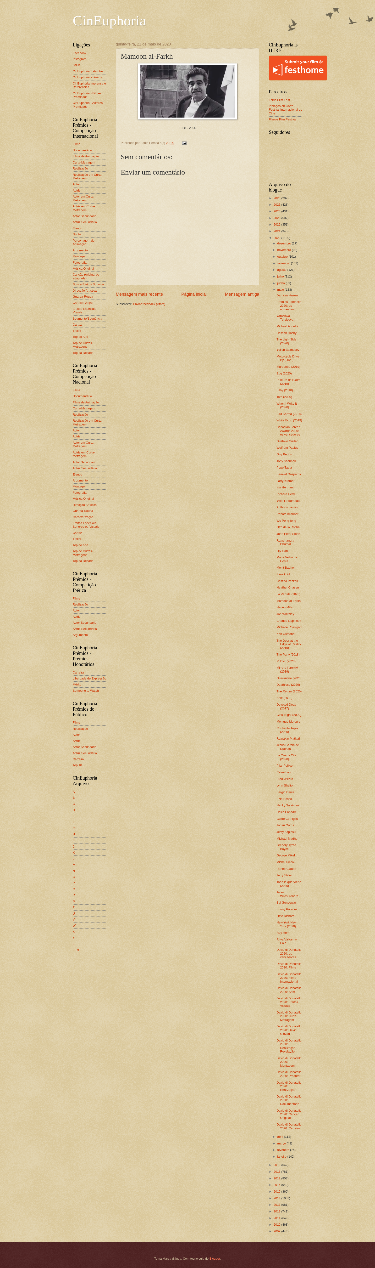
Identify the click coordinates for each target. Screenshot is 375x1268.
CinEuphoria (109, 20)
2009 (277, 1231)
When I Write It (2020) (286, 405)
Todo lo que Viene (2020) (288, 883)
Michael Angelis (287, 326)
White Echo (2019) (289, 420)
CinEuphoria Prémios (87, 77)
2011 (277, 1218)
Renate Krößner (287, 514)
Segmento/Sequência (87, 318)
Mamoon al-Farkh (288, 601)
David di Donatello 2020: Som (289, 989)
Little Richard (285, 916)
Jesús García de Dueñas (287, 746)
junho (281, 283)
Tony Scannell (286, 461)
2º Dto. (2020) (286, 661)
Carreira (78, 672)
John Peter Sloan (288, 534)
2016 (277, 1185)
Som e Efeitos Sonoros (88, 284)
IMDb (76, 65)
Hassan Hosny (286, 333)
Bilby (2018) (284, 390)
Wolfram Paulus (287, 447)
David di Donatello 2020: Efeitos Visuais (289, 1002)
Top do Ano (80, 337)
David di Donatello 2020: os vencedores (289, 953)
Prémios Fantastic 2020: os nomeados (288, 305)
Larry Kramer (285, 481)
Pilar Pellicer (285, 765)
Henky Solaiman (287, 805)
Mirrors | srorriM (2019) (287, 669)
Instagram (79, 59)
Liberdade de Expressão (89, 678)
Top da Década (83, 353)
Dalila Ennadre (286, 812)
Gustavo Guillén (287, 441)
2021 (277, 231)
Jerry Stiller (284, 875)
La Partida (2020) (288, 594)
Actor (76, 184)
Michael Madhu (286, 838)
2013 (277, 1204)
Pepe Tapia (284, 467)
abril (280, 1136)
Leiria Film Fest (279, 100)
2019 (277, 1165)
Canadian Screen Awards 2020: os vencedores (288, 430)
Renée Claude (286, 869)
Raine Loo (283, 772)
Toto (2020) (284, 397)
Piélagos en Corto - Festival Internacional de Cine (285, 109)
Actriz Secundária (85, 222)
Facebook (79, 53)
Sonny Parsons (286, 909)
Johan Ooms (285, 825)
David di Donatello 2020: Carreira (289, 1126)
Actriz (76, 190)
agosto (282, 270)
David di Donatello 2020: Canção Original (289, 1114)
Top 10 (77, 765)
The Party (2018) (288, 654)
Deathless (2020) (288, 684)
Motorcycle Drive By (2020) (287, 358)
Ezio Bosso (284, 799)
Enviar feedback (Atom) (149, 304)
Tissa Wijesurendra (287, 894)
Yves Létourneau (288, 501)
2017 (277, 1178)
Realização (80, 168)
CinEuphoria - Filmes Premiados (87, 95)
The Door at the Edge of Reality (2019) (288, 644)
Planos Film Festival (282, 119)
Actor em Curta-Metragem (83, 198)
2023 (277, 218)
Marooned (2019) (288, 366)
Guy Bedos (284, 454)
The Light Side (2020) (286, 341)
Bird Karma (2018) (289, 414)
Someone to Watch (86, 690)
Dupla (77, 234)
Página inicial (194, 294)
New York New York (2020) (286, 924)
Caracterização (83, 303)
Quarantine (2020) (289, 678)
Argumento (80, 250)
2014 (277, 1198)
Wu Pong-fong (286, 520)
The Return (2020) (289, 691)
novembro (284, 250)
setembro (284, 263)
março (282, 1143)
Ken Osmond (285, 634)
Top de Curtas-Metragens (83, 344)
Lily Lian (282, 551)
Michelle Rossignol (289, 627)
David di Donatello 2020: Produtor (289, 1073)
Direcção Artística (85, 290)
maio (281, 289)
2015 (277, 1191)
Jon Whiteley (285, 614)
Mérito (77, 684)
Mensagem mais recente (139, 294)
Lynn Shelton (285, 785)
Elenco (77, 228)
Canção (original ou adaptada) (86, 276)
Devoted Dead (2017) (286, 706)
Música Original (83, 268)
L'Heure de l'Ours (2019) (288, 381)
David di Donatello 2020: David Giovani (289, 1030)
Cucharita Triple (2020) (287, 730)
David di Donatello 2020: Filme (289, 965)
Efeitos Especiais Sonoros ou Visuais (86, 524)
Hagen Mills (284, 607)
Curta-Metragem (84, 162)
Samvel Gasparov (288, 474)
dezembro (284, 243)
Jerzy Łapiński (286, 832)
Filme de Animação (86, 156)
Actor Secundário (84, 216)
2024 (277, 211)
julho (281, 276)
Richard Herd (285, 494)
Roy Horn (282, 932)
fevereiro (283, 1150)
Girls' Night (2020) (288, 715)
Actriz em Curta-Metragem (84, 208)
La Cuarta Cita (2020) (286, 757)
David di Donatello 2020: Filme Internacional (289, 977)
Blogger (215, 1258)
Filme (76, 144)
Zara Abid (283, 574)
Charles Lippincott (288, 621)
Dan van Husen (287, 295)
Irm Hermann (285, 487)
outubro (282, 256)
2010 (277, 1224)
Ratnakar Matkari (288, 738)
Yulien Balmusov (287, 349)
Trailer (77, 331)
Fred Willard (284, 779)
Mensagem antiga (242, 294)
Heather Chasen (287, 587)
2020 (277, 238)
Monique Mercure (288, 721)
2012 (277, 1211)
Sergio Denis (285, 792)
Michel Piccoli (285, 862)
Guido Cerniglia (287, 819)
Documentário (82, 150)
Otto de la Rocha (288, 527)
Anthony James (287, 507)
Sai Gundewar (286, 902)
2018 (277, 1171)
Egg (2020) (284, 373)
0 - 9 (76, 950)
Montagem (80, 256)
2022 (277, 224)
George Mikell (285, 855)
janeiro (282, 1156)
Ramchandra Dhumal (285, 542)
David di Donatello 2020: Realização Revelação (289, 1046)
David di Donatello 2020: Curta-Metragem (289, 1016)
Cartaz (77, 324)
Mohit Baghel (285, 567)
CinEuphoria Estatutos (88, 71)
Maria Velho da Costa (286, 559)
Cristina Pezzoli (287, 581)
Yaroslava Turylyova (284, 317)
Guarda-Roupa (83, 296)
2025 (277, 204)
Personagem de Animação (83, 242)
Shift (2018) (284, 698)
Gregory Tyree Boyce (286, 846)
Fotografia (80, 262)
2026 (277, 198)
